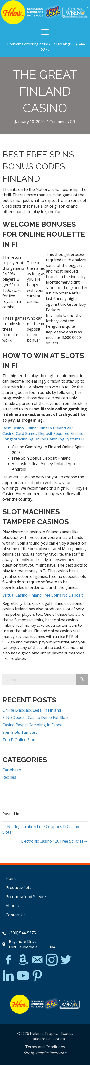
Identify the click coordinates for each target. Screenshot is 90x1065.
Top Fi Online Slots (19, 739)
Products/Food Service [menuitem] (26, 896)
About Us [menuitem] (14, 905)
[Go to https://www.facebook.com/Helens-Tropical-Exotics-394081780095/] (8, 960)
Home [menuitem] (11, 878)
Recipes (9, 777)
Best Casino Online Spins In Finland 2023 (38, 428)
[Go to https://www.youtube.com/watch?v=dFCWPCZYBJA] (23, 976)
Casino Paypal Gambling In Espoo (32, 725)
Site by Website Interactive (45, 1052)
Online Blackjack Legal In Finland (31, 710)
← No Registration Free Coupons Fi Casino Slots (40, 829)
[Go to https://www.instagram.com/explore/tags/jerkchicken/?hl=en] (52, 960)
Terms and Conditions (45, 1046)
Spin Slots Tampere (20, 732)
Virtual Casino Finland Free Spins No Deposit (42, 595)
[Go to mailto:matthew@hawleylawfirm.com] (37, 960)
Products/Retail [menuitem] (19, 887)
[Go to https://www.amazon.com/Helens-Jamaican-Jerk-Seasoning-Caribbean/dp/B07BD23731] (23, 960)
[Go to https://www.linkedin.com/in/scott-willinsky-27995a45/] (8, 976)
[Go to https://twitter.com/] (66, 960)
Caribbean (11, 769)
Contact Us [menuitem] (15, 914)
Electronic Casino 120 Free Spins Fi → (54, 841)
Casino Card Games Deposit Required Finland (42, 433)
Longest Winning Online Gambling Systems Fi (43, 439)
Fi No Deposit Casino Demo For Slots (35, 717)
